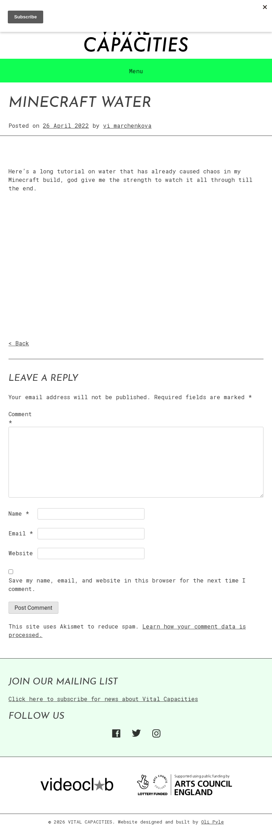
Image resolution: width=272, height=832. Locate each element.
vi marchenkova (127, 125)
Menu (136, 71)
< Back (18, 343)
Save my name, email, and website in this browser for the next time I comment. (126, 584)
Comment (20, 418)
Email (20, 533)
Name (18, 513)
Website (20, 553)
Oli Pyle (212, 822)
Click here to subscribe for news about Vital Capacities (103, 698)
